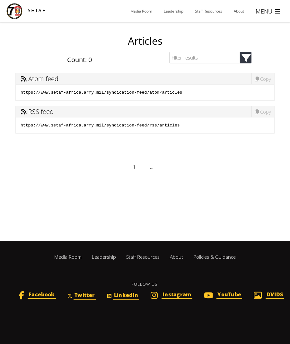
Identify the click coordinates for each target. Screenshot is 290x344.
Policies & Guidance (214, 257)
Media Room (141, 11)
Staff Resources (208, 11)
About (239, 11)
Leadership (173, 11)
